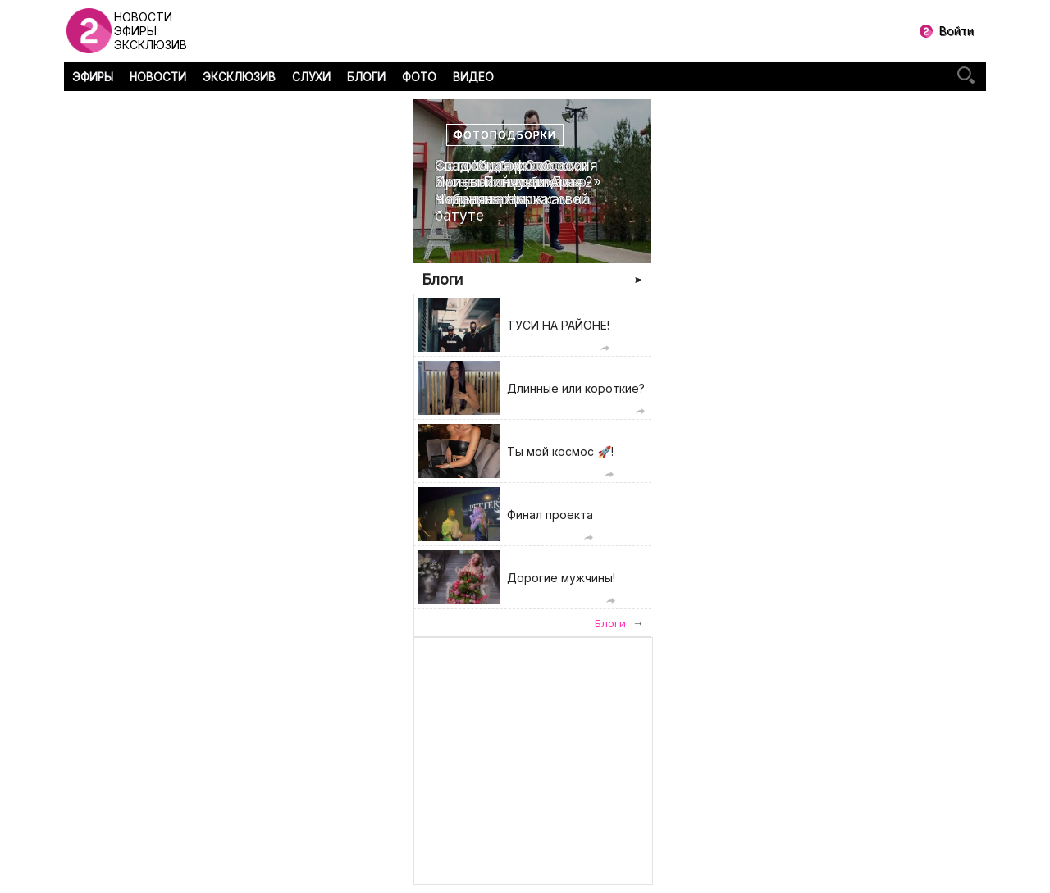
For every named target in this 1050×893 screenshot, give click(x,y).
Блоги (442, 279)
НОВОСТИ (158, 77)
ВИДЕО (473, 77)
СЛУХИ (311, 77)
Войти (956, 31)
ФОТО (419, 77)
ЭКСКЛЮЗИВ (239, 77)
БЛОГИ (366, 77)
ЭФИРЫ (92, 77)
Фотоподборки (505, 135)
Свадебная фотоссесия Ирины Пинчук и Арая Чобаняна (516, 182)
